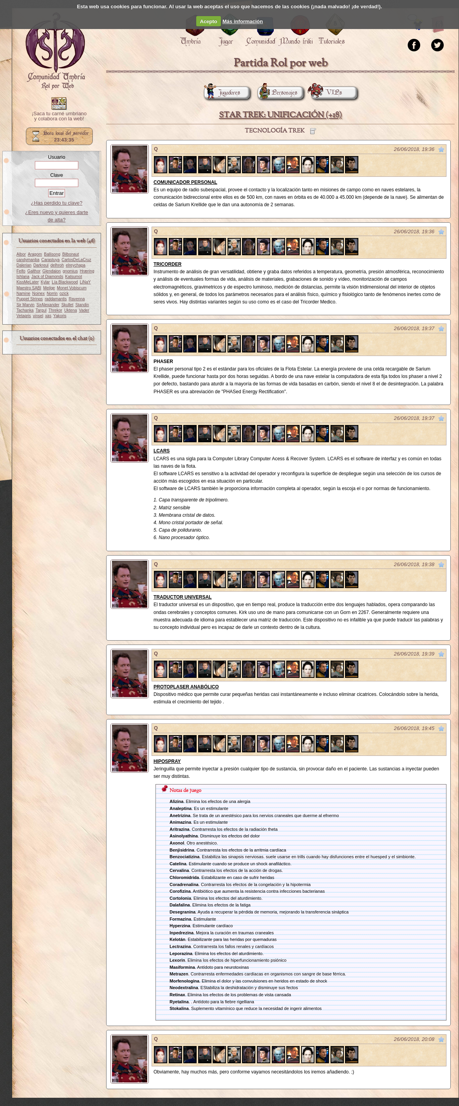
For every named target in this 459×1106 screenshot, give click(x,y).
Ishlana (22, 276)
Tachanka (25, 310)
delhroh (57, 265)
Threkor (55, 310)
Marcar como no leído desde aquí (441, 149)
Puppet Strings (29, 299)
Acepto (208, 21)
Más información (242, 21)
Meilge (49, 288)
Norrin (52, 293)
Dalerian (23, 265)
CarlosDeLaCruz (76, 260)
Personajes (277, 93)
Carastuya (51, 260)
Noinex (38, 293)
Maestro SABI (28, 288)
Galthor (34, 271)
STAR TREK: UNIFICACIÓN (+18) (280, 115)
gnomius (70, 271)
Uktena (70, 310)
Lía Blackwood (65, 282)
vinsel (38, 316)
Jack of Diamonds (47, 276)
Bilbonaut (70, 254)
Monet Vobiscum (72, 288)
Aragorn (35, 254)
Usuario (56, 157)
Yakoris (59, 316)
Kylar (45, 282)
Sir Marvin (25, 305)
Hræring (87, 271)
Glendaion (51, 271)
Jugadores (222, 93)
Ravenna (77, 299)
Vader (84, 310)
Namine (23, 293)
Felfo (20, 271)
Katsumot (73, 276)
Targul (41, 310)
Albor (21, 254)
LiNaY (85, 282)
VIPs (326, 93)
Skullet (67, 305)
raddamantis (56, 299)
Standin (82, 305)
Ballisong (52, 254)
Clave (56, 175)
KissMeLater (27, 282)
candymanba (28, 260)
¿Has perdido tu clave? (57, 203)
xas (48, 316)
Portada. (55, 51)
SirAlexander (48, 305)
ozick (64, 293)
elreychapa (75, 265)
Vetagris (23, 316)
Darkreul (41, 265)
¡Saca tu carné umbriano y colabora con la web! (59, 116)
